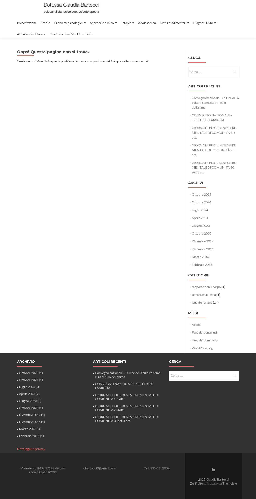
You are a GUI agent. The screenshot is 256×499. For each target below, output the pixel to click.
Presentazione (27, 23)
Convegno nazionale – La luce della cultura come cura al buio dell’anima (215, 102)
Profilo (45, 23)
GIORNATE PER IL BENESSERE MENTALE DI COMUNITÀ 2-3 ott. (214, 150)
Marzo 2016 (200, 257)
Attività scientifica (29, 34)
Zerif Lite (196, 483)
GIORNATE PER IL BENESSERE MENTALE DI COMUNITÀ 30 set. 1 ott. (214, 167)
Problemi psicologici (68, 23)
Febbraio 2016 (202, 264)
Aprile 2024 (200, 218)
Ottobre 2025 (201, 194)
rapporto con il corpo (206, 287)
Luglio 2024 (200, 210)
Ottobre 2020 (201, 233)
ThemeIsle (229, 483)
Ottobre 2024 (201, 202)
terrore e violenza (204, 294)
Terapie (126, 23)
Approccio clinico (102, 23)
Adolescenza (147, 23)
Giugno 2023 (201, 225)
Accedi (196, 324)
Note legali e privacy (31, 449)
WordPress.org (202, 348)
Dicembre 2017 (202, 241)
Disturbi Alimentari (173, 23)
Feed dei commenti (205, 340)
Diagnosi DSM (203, 23)
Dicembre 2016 (202, 249)
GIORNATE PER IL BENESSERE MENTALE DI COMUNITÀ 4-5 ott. (214, 132)
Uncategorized (202, 302)
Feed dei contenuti (204, 332)
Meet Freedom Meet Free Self (70, 34)
